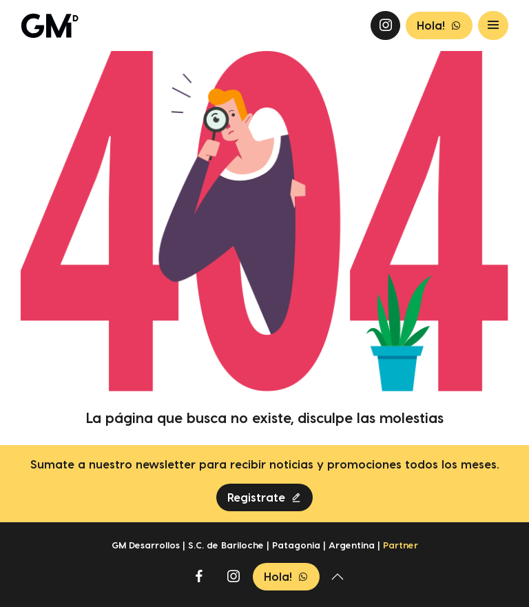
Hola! (439, 25)
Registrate (264, 497)
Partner (400, 545)
